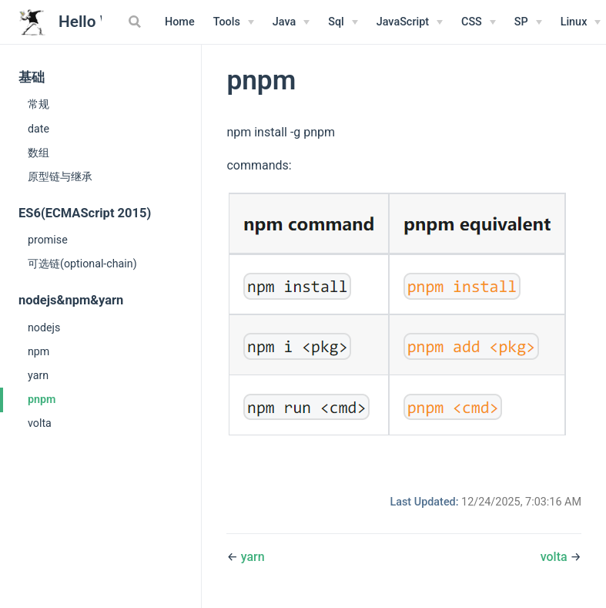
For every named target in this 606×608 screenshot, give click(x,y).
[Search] (136, 21)
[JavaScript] (410, 22)
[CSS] (478, 22)
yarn (38, 375)
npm (38, 351)
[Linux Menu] (581, 22)
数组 (38, 152)
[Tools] (233, 22)
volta (40, 423)
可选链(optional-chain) (82, 263)
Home (180, 22)
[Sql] (343, 22)
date (38, 129)
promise (48, 239)
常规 (38, 104)
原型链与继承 (60, 176)
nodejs (44, 327)
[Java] (291, 22)
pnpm (41, 399)
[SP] (528, 22)
